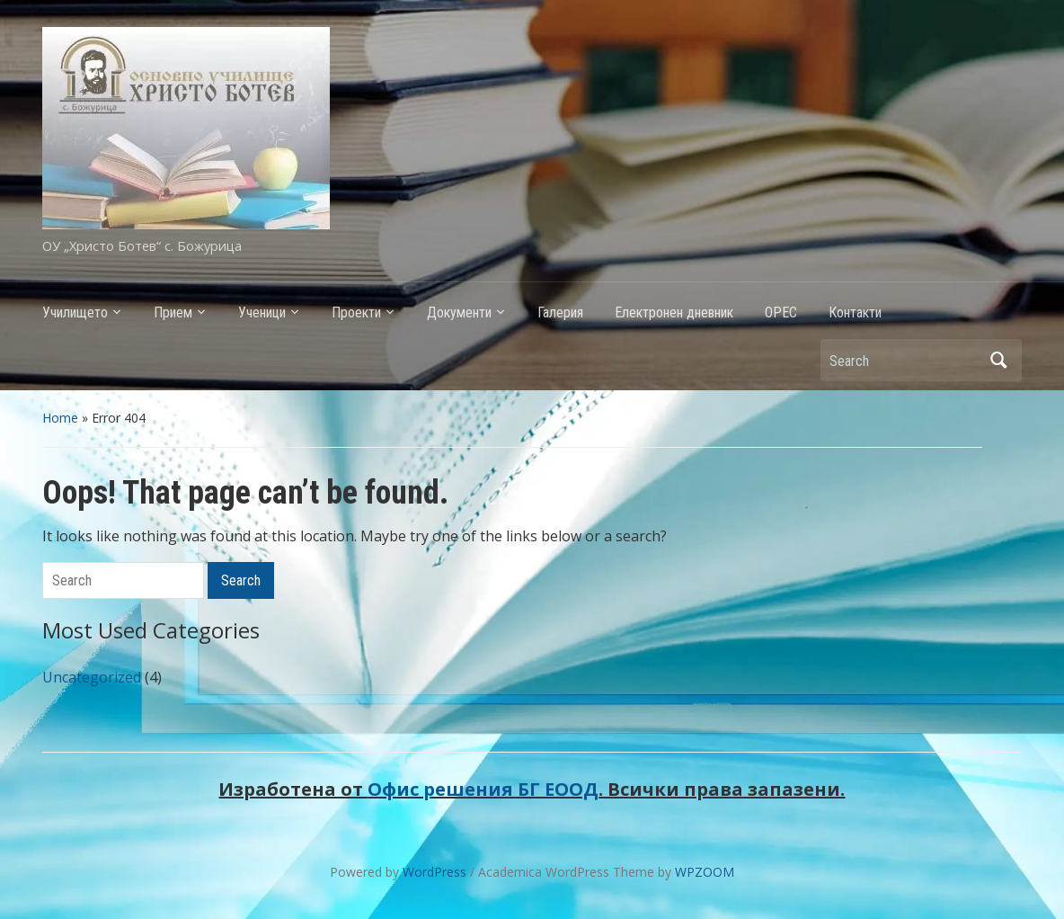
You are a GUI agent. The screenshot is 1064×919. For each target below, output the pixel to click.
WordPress (434, 871)
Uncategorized (91, 677)
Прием (173, 312)
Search (999, 360)
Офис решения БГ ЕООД (483, 789)
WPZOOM (704, 871)
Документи (459, 312)
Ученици (262, 312)
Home (60, 417)
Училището (75, 312)
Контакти (855, 312)
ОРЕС (781, 312)
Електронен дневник (674, 312)
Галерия (560, 312)
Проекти (356, 312)
